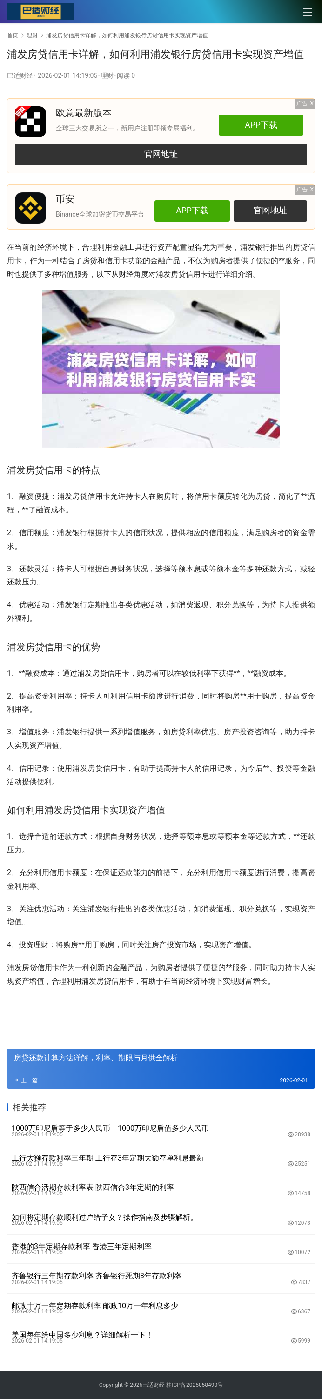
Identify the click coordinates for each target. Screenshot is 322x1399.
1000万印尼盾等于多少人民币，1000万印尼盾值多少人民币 (110, 1128)
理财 (107, 75)
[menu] (307, 12)
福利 (21, 618)
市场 (188, 944)
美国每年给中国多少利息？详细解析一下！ (82, 1335)
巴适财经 (20, 75)
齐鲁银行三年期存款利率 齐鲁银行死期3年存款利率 (96, 1275)
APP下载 (261, 124)
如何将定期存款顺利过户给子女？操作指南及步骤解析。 (105, 1217)
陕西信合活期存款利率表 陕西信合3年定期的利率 (93, 1187)
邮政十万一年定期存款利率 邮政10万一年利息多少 (95, 1305)
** (281, 260)
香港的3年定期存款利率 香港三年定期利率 (82, 1246)
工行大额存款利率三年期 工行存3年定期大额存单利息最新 (108, 1158)
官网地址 (161, 154)
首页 (12, 35)
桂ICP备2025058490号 (194, 1385)
